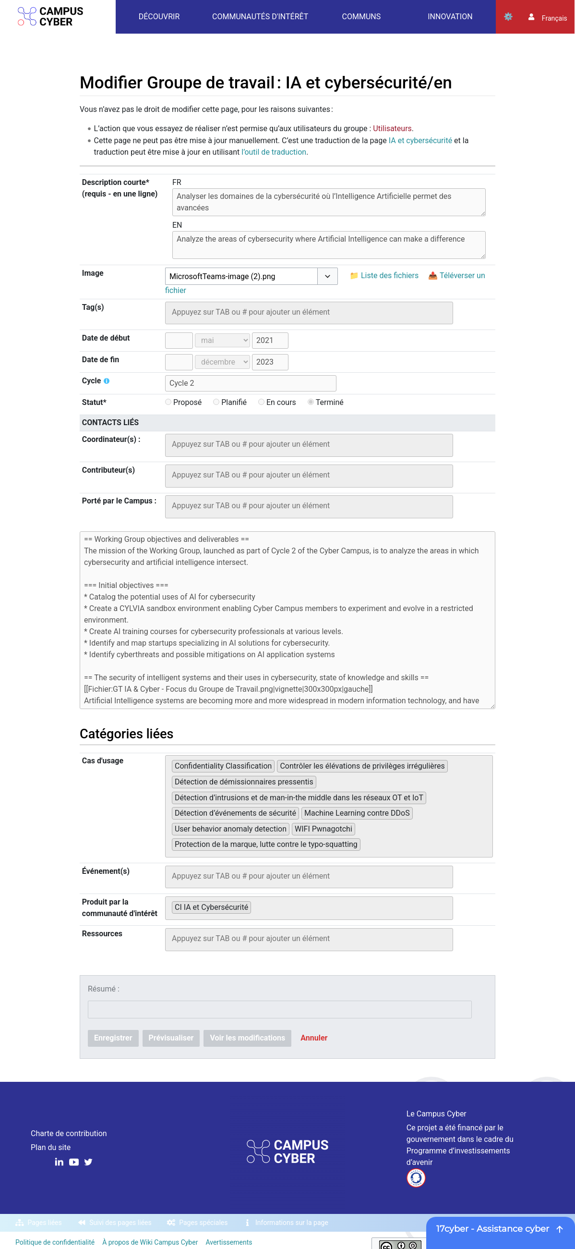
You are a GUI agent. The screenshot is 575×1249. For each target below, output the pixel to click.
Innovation (450, 16)
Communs (361, 16)
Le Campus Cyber (437, 1113)
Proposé (183, 402)
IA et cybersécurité (420, 140)
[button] (327, 276)
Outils (508, 17)
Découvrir (159, 16)
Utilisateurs (392, 128)
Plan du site (51, 1147)
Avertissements (228, 1242)
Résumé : (104, 988)
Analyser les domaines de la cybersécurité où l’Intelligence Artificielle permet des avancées (329, 202)
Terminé (326, 402)
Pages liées (45, 1222)
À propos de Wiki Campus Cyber (150, 1242)
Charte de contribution (69, 1133)
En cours (277, 402)
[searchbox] (309, 312)
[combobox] (241, 276)
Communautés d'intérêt (260, 16)
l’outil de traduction (273, 152)
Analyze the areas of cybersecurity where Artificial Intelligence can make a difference (329, 245)
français (554, 18)
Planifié (230, 402)
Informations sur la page (291, 1222)
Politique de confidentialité (55, 1242)
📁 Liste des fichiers (384, 275)
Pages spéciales (203, 1222)
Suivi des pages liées (120, 1222)
